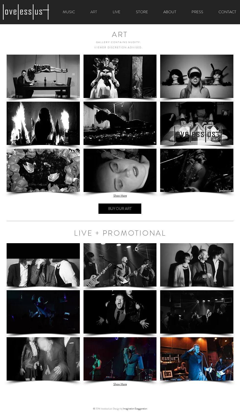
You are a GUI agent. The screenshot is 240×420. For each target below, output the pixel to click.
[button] (43, 76)
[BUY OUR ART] (119, 209)
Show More (120, 195)
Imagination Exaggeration (135, 408)
